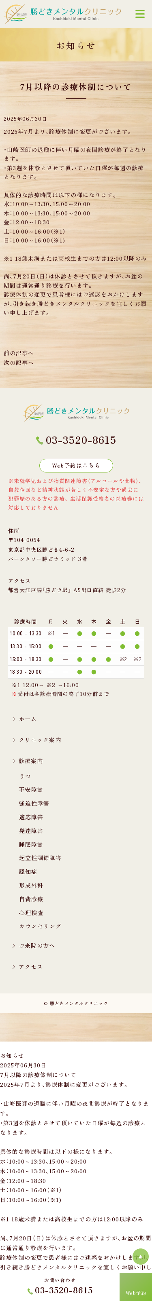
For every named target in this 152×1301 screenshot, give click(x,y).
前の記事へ (19, 353)
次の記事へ (19, 362)
